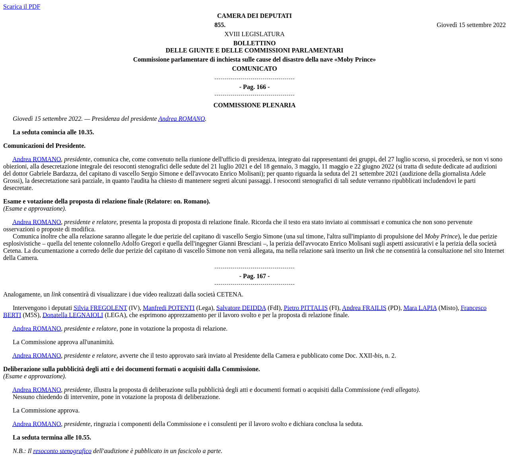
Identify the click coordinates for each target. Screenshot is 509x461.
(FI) (334, 307)
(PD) (394, 307)
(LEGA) (115, 315)
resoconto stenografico (62, 450)
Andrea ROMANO (181, 118)
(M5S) (31, 315)
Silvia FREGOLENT (100, 307)
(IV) (134, 307)
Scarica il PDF (21, 6)
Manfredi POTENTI (168, 307)
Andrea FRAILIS (364, 307)
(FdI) (274, 307)
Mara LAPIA (420, 307)
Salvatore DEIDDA (241, 307)
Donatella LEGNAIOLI (73, 315)
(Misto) (448, 307)
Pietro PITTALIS (306, 307)
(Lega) (204, 307)
